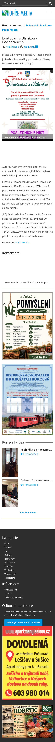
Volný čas (8, 566)
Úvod (5, 25)
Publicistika (9, 562)
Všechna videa (28, 512)
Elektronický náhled (13, 597)
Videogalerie (10, 574)
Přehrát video (29, 454)
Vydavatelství (10, 589)
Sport (7, 551)
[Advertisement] (27, 152)
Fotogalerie (9, 577)
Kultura (17, 25)
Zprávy (7, 547)
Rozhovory (9, 558)
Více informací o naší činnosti (23, 622)
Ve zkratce (9, 570)
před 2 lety (29, 46)
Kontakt (8, 593)
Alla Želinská (13, 46)
